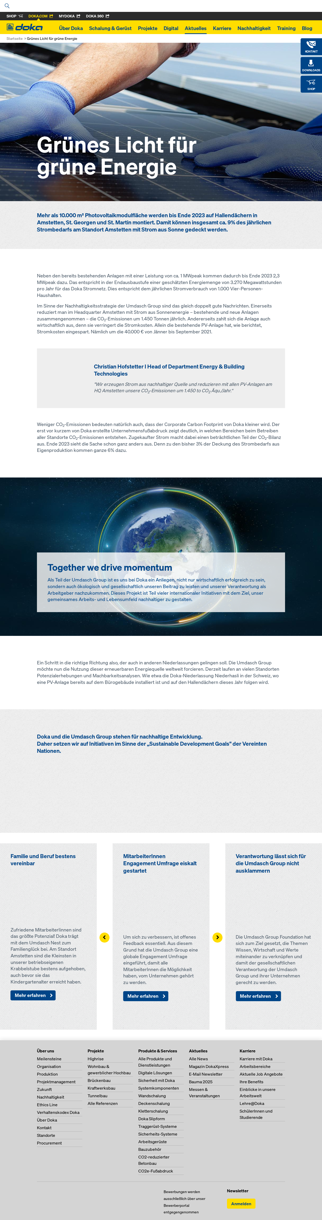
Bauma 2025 (200, 1082)
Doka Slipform (151, 1119)
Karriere (222, 28)
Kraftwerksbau (101, 1088)
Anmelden (241, 1204)
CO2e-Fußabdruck (155, 1171)
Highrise (96, 1059)
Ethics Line (47, 1105)
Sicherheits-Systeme (157, 1134)
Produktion (47, 1074)
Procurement (49, 1143)
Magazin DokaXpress (209, 1066)
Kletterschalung (153, 1111)
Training (286, 28)
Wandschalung (152, 1096)
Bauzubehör (149, 1149)
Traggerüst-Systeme (157, 1126)
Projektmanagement (56, 1082)
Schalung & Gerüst (110, 28)
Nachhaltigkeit (254, 28)
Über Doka (71, 28)
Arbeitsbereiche (255, 1066)
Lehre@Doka (252, 1103)
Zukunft (44, 1089)
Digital (171, 28)
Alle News (198, 1059)
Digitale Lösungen (155, 1073)
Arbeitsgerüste (152, 1142)
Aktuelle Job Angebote (261, 1074)
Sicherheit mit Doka (156, 1080)
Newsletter (237, 1191)
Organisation (49, 1066)
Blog (307, 28)
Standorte (46, 1135)
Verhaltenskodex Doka (58, 1112)
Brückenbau (99, 1080)
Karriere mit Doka (256, 1059)
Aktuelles (196, 28)
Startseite (15, 38)
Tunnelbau (97, 1096)
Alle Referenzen (103, 1103)
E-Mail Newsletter (205, 1074)
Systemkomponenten (158, 1088)
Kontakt (44, 1128)
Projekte (147, 28)
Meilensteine (49, 1059)
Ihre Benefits (251, 1082)
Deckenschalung (154, 1103)
